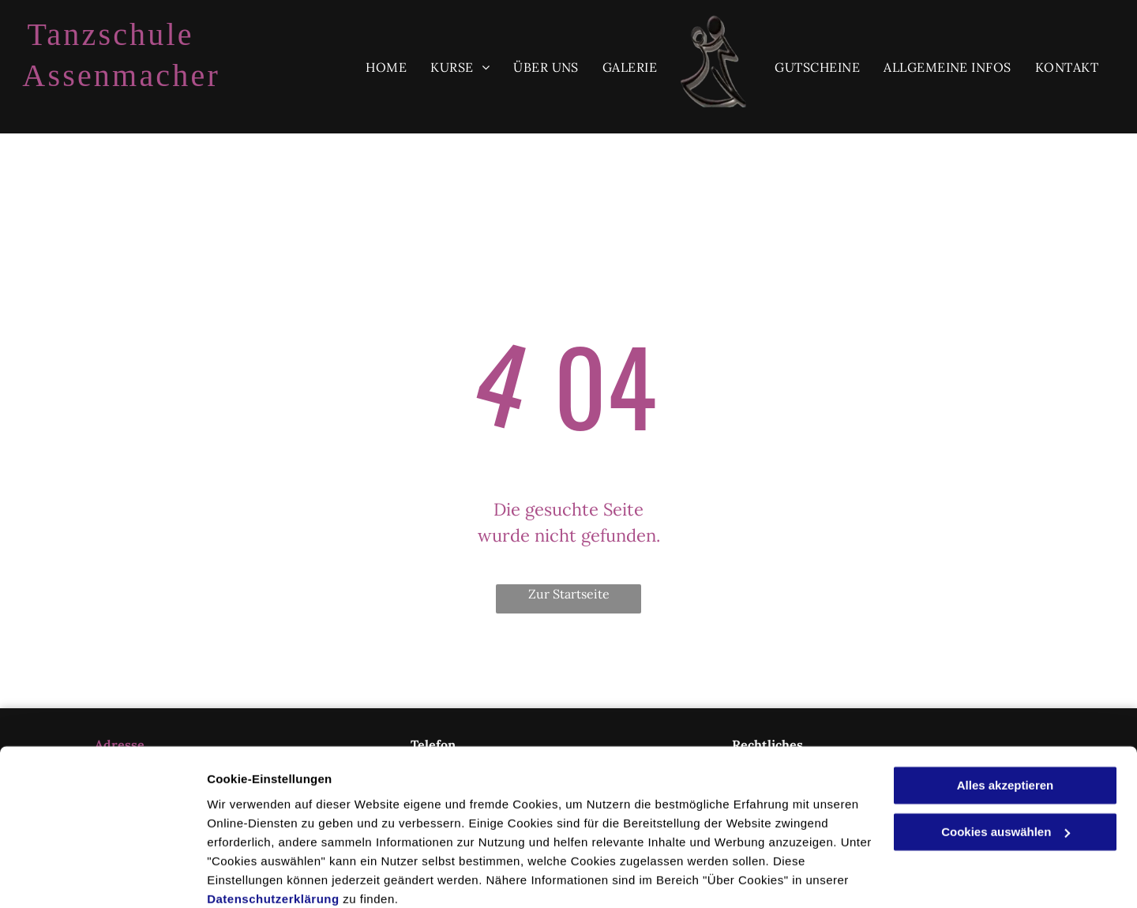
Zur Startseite (569, 594)
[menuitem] (386, 67)
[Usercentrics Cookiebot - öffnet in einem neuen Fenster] (102, 877)
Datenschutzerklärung (273, 833)
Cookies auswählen (262, 877)
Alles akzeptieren (1005, 720)
